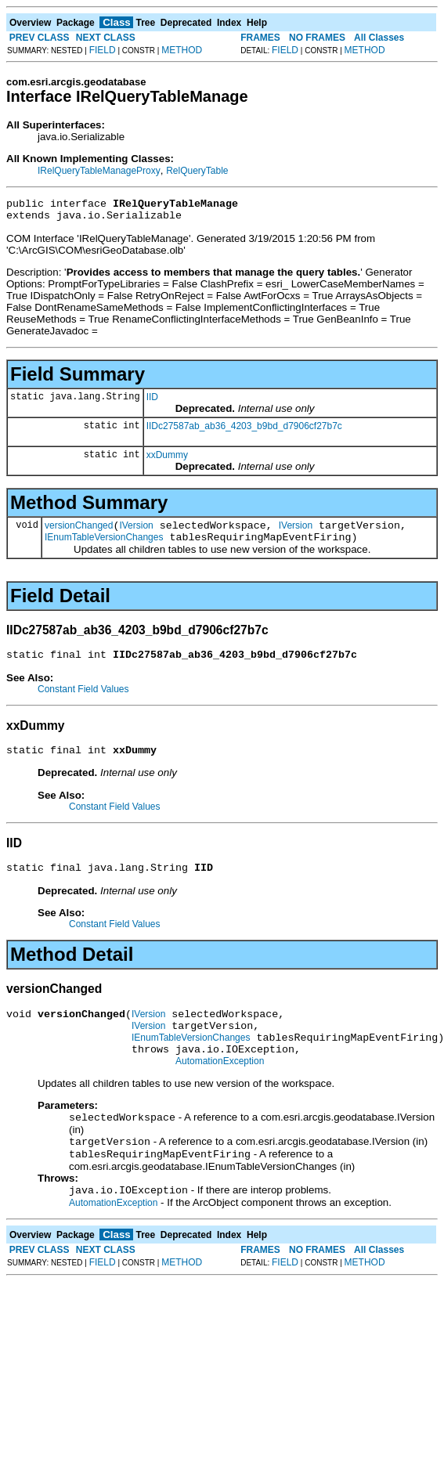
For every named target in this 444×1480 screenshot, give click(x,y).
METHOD (181, 50)
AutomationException (219, 1089)
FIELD (102, 50)
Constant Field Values (83, 700)
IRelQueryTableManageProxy (99, 170)
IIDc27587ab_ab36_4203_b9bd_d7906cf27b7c (244, 430)
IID (152, 401)
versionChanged (79, 532)
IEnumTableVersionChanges (104, 546)
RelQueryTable (197, 170)
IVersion (136, 532)
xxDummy (167, 459)
